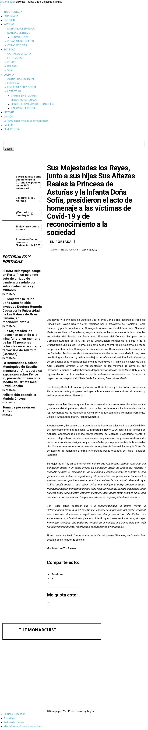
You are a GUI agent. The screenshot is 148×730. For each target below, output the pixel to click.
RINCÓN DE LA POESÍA (23, 108)
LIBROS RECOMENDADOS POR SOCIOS (32, 104)
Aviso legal (10, 717)
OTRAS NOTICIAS (17, 45)
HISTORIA (9, 112)
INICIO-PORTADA (13, 11)
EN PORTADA (11, 16)
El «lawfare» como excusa (27, 231)
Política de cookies (14, 721)
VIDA (10, 70)
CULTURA (9, 74)
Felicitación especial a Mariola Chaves (18, 385)
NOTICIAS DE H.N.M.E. (19, 32)
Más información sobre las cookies (23, 725)
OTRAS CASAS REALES (20, 41)
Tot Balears (69, 552)
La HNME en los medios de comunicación (26, 120)
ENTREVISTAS (15, 58)
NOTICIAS (9, 24)
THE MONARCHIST (69, 253)
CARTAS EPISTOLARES (24, 95)
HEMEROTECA (12, 129)
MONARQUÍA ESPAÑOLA (21, 28)
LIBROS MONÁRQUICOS (24, 99)
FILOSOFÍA (13, 83)
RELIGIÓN (12, 66)
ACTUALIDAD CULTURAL (20, 79)
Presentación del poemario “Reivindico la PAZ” (125, 692)
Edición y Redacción (14, 712)
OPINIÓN (8, 116)
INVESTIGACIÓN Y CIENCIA (21, 87)
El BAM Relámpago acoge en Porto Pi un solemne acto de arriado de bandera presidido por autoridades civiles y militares (22, 281)
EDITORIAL (10, 20)
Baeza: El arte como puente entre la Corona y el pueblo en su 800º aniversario (28, 186)
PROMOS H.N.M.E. (21, 37)
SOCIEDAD (9, 49)
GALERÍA (8, 125)
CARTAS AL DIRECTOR (19, 53)
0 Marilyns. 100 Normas (25, 203)
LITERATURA (14, 91)
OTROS (11, 62)
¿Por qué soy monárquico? (24, 217)
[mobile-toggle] (0, 5)
